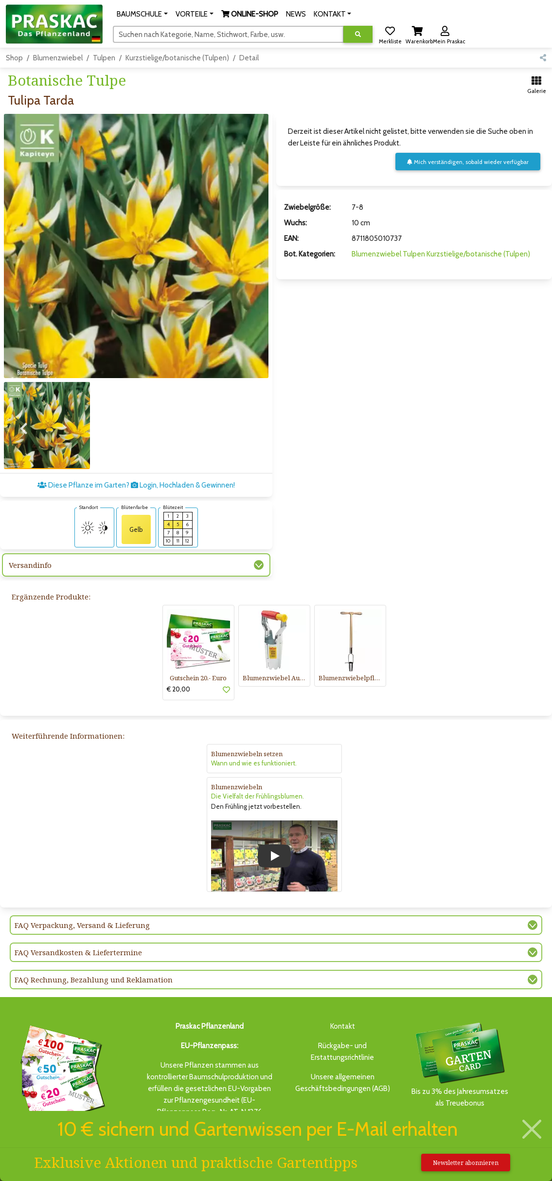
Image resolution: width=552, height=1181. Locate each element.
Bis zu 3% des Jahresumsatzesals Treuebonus (459, 1064)
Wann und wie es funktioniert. (254, 763)
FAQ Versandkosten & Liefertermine (78, 952)
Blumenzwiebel (58, 58)
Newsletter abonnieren (466, 1163)
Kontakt (342, 1026)
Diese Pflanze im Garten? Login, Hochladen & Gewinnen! (136, 485)
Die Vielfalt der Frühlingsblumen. (257, 796)
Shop (14, 58)
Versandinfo (30, 565)
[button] (142, 14)
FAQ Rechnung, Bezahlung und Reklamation (94, 979)
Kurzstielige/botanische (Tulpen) (177, 58)
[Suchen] (228, 34)
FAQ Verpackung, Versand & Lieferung (82, 925)
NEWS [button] (296, 14)
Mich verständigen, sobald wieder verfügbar (468, 161)
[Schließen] (532, 1129)
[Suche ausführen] (358, 34)
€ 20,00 (178, 689)
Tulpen (104, 58)
